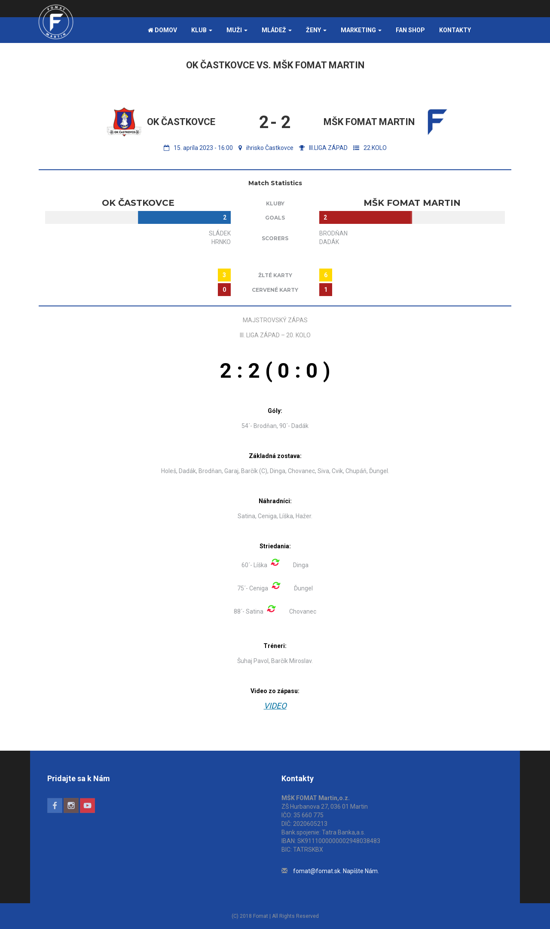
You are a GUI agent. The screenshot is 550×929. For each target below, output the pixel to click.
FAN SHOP (410, 30)
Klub (201, 30)
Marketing (361, 30)
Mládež (277, 30)
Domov (162, 30)
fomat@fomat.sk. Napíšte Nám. (336, 871)
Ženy (316, 30)
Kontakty (455, 30)
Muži (237, 30)
